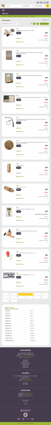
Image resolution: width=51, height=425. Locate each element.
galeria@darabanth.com (27, 380)
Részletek (18, 77)
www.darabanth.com (28, 393)
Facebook (25, 401)
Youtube (25, 404)
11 (25, 297)
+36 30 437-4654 (27, 378)
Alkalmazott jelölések (44, 23)
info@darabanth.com (27, 357)
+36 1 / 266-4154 (31, 355)
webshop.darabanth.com (28, 394)
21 (41, 297)
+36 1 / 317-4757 (23, 355)
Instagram (25, 403)
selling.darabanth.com (28, 396)
